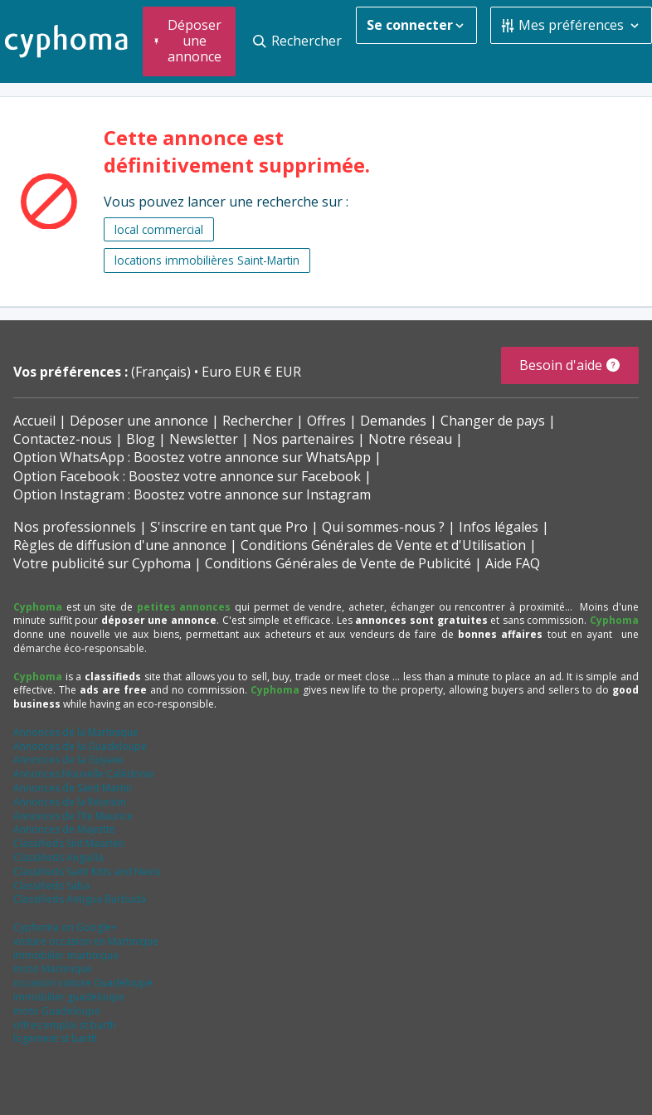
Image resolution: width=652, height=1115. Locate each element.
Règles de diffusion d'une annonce (119, 545)
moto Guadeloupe (56, 1011)
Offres (326, 420)
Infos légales (498, 527)
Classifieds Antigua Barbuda (79, 899)
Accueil (34, 420)
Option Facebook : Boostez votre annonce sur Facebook (187, 476)
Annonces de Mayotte (64, 829)
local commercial (158, 229)
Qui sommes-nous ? (383, 527)
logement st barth (55, 1038)
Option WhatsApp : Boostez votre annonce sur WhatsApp (192, 457)
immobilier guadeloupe (68, 997)
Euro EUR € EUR (251, 372)
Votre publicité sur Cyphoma (102, 563)
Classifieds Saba (51, 886)
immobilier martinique (66, 955)
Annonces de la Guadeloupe (80, 746)
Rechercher (257, 420)
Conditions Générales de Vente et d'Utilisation (383, 545)
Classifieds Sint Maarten (68, 843)
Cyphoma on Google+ (65, 927)
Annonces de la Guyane (68, 759)
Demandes (393, 420)
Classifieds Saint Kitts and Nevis (86, 871)
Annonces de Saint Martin (72, 788)
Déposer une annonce (139, 420)
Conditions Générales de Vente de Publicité (338, 563)
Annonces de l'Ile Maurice (73, 816)
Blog (140, 439)
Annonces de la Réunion (69, 802)
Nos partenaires (303, 439)
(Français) (162, 372)
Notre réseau (410, 439)
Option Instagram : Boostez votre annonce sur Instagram (192, 494)
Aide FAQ (512, 563)
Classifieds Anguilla (58, 857)
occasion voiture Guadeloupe (83, 983)
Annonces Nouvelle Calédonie (83, 774)
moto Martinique (52, 969)
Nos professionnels (74, 527)
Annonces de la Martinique (76, 732)
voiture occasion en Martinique (85, 941)
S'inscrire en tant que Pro (229, 527)
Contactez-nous (62, 439)
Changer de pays (492, 420)
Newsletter (203, 439)
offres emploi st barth (64, 1025)
